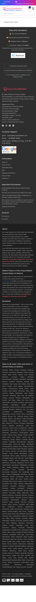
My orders (5, 219)
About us (4, 162)
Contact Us (5, 178)
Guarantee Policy (7, 167)
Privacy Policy (6, 175)
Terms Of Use (6, 165)
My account (5, 216)
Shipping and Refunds (8, 173)
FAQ (3, 170)
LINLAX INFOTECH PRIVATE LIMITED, (21, 576)
